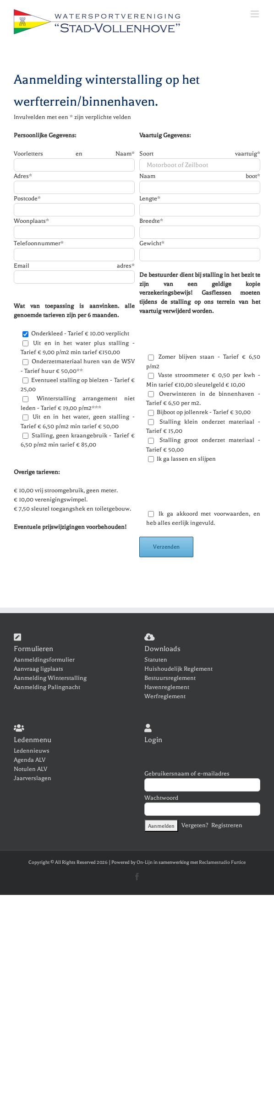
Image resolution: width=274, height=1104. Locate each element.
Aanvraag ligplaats (38, 668)
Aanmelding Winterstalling (50, 677)
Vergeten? (194, 824)
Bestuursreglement (170, 677)
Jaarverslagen (32, 778)
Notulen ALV (30, 768)
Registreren (226, 824)
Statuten (155, 659)
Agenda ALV (29, 759)
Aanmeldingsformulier (44, 659)
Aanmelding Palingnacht (47, 687)
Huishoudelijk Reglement (178, 668)
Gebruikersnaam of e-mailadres (187, 773)
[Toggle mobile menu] (255, 14)
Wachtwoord (161, 797)
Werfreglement (165, 696)
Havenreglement (166, 687)
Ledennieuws (31, 750)
